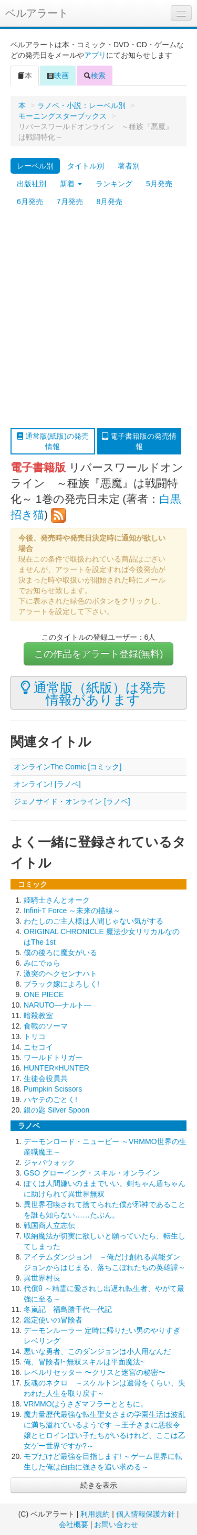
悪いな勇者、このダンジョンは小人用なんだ (97, 1351)
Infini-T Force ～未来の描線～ (72, 910)
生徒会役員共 (46, 1078)
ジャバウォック (49, 1162)
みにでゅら (42, 963)
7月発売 (70, 201)
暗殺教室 (38, 1015)
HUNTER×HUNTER (56, 1068)
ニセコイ (38, 1047)
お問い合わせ (116, 1524)
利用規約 (95, 1514)
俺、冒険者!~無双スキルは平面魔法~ (84, 1362)
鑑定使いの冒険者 (53, 1320)
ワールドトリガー (53, 1057)
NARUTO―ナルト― (57, 1005)
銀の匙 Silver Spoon (56, 1110)
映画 (58, 75)
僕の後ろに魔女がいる (60, 952)
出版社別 (31, 183)
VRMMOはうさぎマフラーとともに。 (86, 1404)
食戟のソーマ (46, 1026)
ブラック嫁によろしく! (61, 984)
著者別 (129, 166)
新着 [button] (71, 183)
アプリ (95, 55)
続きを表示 (98, 1485)
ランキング (114, 183)
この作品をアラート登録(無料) (98, 654)
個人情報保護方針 (145, 1514)
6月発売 (30, 201)
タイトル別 (85, 166)
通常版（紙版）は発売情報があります (93, 693)
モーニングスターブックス (62, 116)
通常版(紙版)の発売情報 (53, 441)
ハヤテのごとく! (50, 1099)
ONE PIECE (44, 994)
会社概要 (73, 1524)
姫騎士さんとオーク (57, 900)
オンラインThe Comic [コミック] (67, 767)
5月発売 (159, 183)
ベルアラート (36, 13)
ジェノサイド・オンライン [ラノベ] (72, 801)
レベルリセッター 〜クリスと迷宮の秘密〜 (94, 1372)
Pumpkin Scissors (53, 1089)
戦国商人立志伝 (49, 1225)
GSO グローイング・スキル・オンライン (92, 1173)
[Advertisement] (98, 319)
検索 (95, 75)
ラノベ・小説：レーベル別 (81, 105)
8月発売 (110, 201)
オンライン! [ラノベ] (47, 784)
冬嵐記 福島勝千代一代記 (68, 1309)
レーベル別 (35, 166)
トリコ (35, 1036)
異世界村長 (42, 1278)
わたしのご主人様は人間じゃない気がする (93, 921)
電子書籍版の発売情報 (139, 441)
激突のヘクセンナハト (60, 973)
